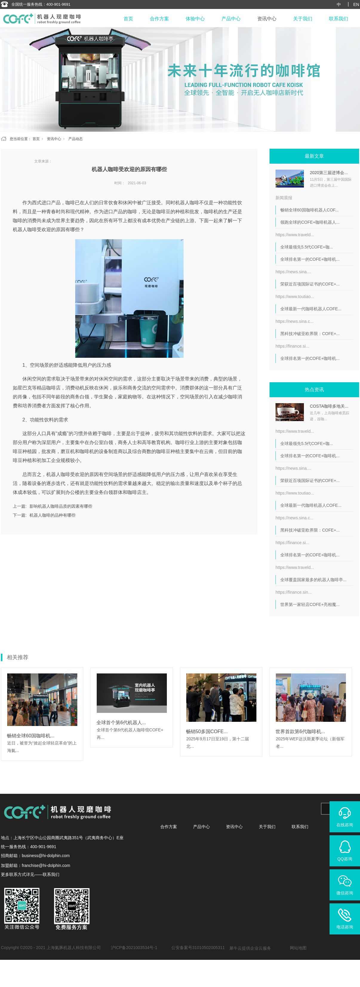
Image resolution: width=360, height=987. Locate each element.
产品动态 (75, 139)
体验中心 (195, 18)
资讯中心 (266, 18)
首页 (128, 18)
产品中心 (231, 18)
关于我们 (302, 18)
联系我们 (338, 18)
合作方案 (159, 18)
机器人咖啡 (187, 202)
